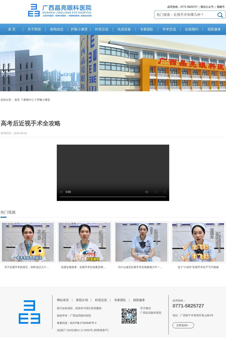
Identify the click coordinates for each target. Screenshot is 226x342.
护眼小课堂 (43, 99)
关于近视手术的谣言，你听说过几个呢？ (28, 267)
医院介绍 (82, 300)
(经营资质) (101, 330)
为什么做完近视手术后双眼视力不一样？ (141, 267)
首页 (17, 99)
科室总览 (101, 300)
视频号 (221, 6)
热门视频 (8, 212)
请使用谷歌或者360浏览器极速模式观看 (113, 173)
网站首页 (63, 300)
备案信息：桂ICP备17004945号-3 (76, 322)
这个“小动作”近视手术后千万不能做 (198, 267)
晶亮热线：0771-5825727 (182, 6)
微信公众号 (207, 6)
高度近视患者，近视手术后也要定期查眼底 (86, 267)
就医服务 (139, 300)
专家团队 (120, 300)
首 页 (12, 29)
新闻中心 (28, 99)
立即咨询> (182, 325)
